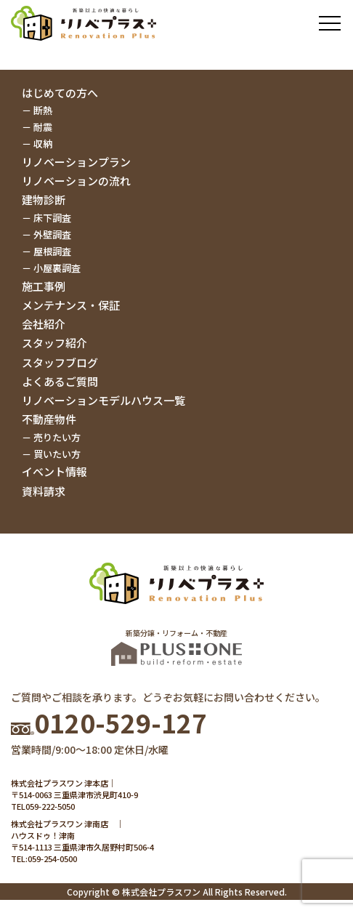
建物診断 (43, 199)
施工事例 (43, 286)
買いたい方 (57, 454)
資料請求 (43, 491)
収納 (42, 143)
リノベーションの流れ (76, 180)
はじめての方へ (60, 92)
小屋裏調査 (57, 268)
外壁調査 (52, 234)
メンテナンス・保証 (71, 305)
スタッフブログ (60, 362)
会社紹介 (43, 323)
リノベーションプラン (76, 161)
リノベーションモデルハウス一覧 (103, 400)
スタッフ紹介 (54, 342)
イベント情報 (54, 471)
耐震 (42, 127)
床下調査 (52, 218)
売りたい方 (57, 437)
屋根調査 (52, 251)
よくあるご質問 (60, 381)
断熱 (42, 110)
